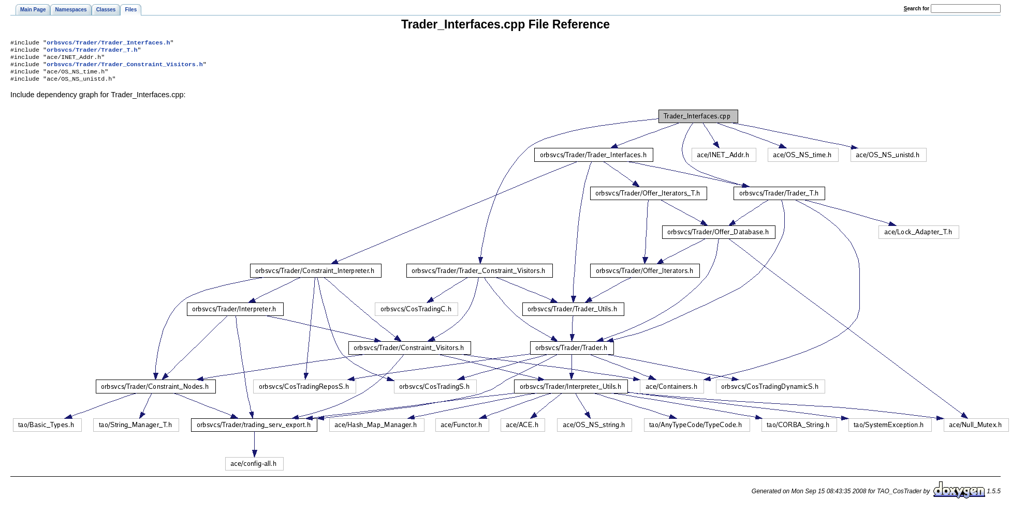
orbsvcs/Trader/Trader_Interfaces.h (108, 43)
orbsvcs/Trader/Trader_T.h (92, 52)
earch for (916, 8)
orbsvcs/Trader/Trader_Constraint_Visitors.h (125, 68)
